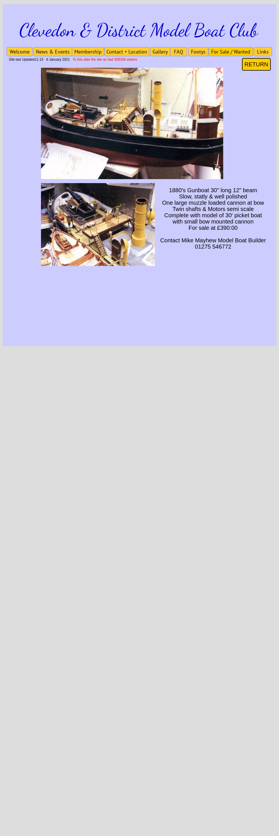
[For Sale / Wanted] (230, 51)
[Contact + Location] (126, 51)
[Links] (263, 51)
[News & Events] (52, 51)
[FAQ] (178, 51)
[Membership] (88, 51)
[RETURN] (256, 64)
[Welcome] (20, 51)
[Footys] (198, 51)
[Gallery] (160, 51)
